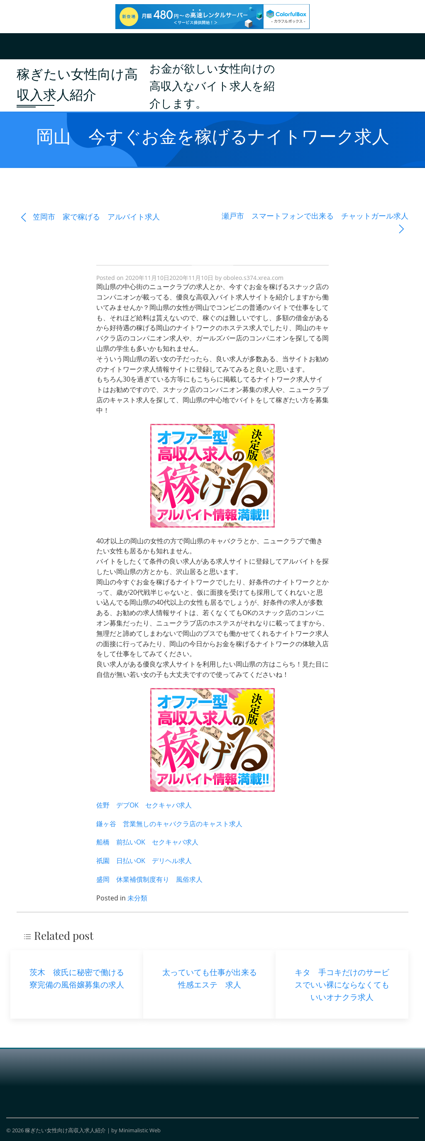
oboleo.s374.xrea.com (253, 278)
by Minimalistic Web (136, 1130)
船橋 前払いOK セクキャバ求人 (147, 842)
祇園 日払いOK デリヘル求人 (144, 860)
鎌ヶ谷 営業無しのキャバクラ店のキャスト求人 (169, 823)
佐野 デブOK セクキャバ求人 (144, 805)
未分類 (137, 898)
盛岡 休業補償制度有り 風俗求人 (149, 879)
